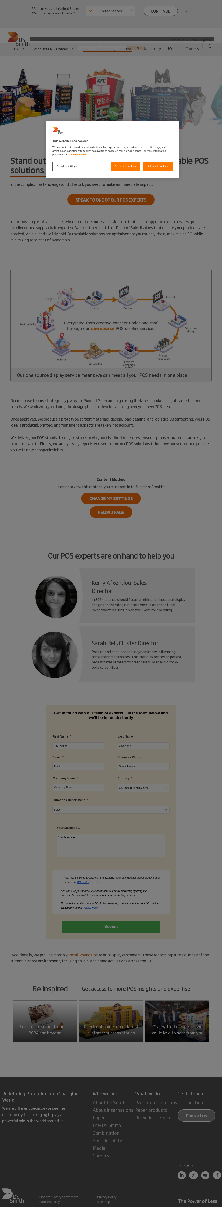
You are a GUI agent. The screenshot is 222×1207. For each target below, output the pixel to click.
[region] (112, 149)
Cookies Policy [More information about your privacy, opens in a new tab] (77, 154)
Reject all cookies (125, 166)
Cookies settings (67, 166)
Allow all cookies (158, 166)
